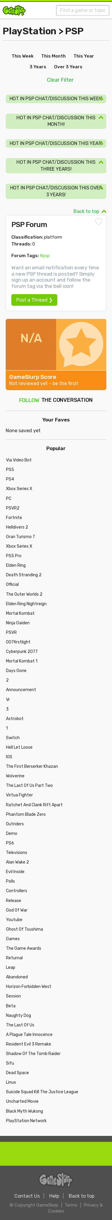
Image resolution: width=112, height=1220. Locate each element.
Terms (71, 1205)
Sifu (10, 1063)
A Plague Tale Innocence (29, 1034)
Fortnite (14, 517)
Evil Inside (15, 871)
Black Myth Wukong (24, 1111)
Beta (11, 1006)
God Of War (16, 910)
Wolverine (15, 776)
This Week (22, 56)
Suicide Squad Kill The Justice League (42, 1091)
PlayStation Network (26, 1120)
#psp (45, 255)
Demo (11, 833)
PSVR (11, 632)
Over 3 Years (68, 67)
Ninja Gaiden (18, 623)
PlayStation (29, 31)
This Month (53, 56)
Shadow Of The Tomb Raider (33, 1053)
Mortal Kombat (20, 613)
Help (54, 1196)
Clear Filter (60, 80)
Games (13, 938)
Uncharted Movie (22, 1101)
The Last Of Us (20, 1025)
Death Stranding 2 (24, 574)
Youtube (14, 919)
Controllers (16, 890)
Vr (8, 699)
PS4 (10, 479)
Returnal (14, 957)
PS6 (10, 843)
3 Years (38, 67)
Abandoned (17, 977)
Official (12, 584)
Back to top (86, 211)
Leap (10, 967)
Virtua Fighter (19, 795)
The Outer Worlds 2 (24, 594)
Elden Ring (16, 565)
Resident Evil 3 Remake (28, 1044)
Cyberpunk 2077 (22, 651)
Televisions (16, 852)
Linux (11, 1082)
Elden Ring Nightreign (26, 603)
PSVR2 (12, 508)
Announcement (21, 689)
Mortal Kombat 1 (21, 661)
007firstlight (18, 642)
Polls (10, 881)
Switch (13, 737)
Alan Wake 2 (17, 862)
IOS (9, 756)
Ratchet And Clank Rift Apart (34, 804)
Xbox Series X (19, 488)
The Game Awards (23, 948)
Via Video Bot (19, 460)
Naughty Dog (18, 1015)
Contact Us (27, 1196)
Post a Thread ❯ (34, 300)
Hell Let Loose (19, 747)
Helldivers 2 (17, 527)
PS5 (10, 469)
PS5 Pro (14, 555)
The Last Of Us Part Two (29, 785)
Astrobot (15, 718)
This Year (83, 56)
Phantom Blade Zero (26, 814)
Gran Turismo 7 (20, 536)
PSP (74, 31)
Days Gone (16, 670)
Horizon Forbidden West (28, 986)
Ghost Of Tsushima (24, 929)
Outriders (15, 824)
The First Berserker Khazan (32, 766)
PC (8, 498)
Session (13, 996)
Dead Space (17, 1072)
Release (13, 900)
